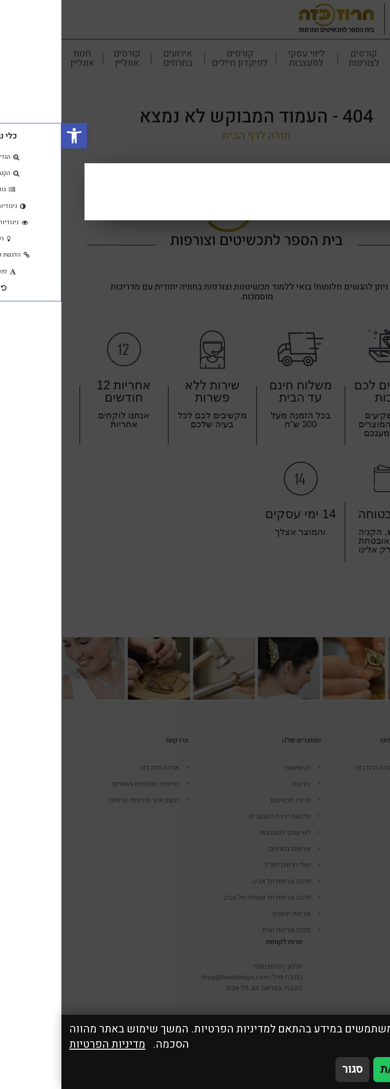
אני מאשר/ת (347, 1069)
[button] (13, 135)
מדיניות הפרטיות (46, 1044)
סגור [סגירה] (291, 1069)
